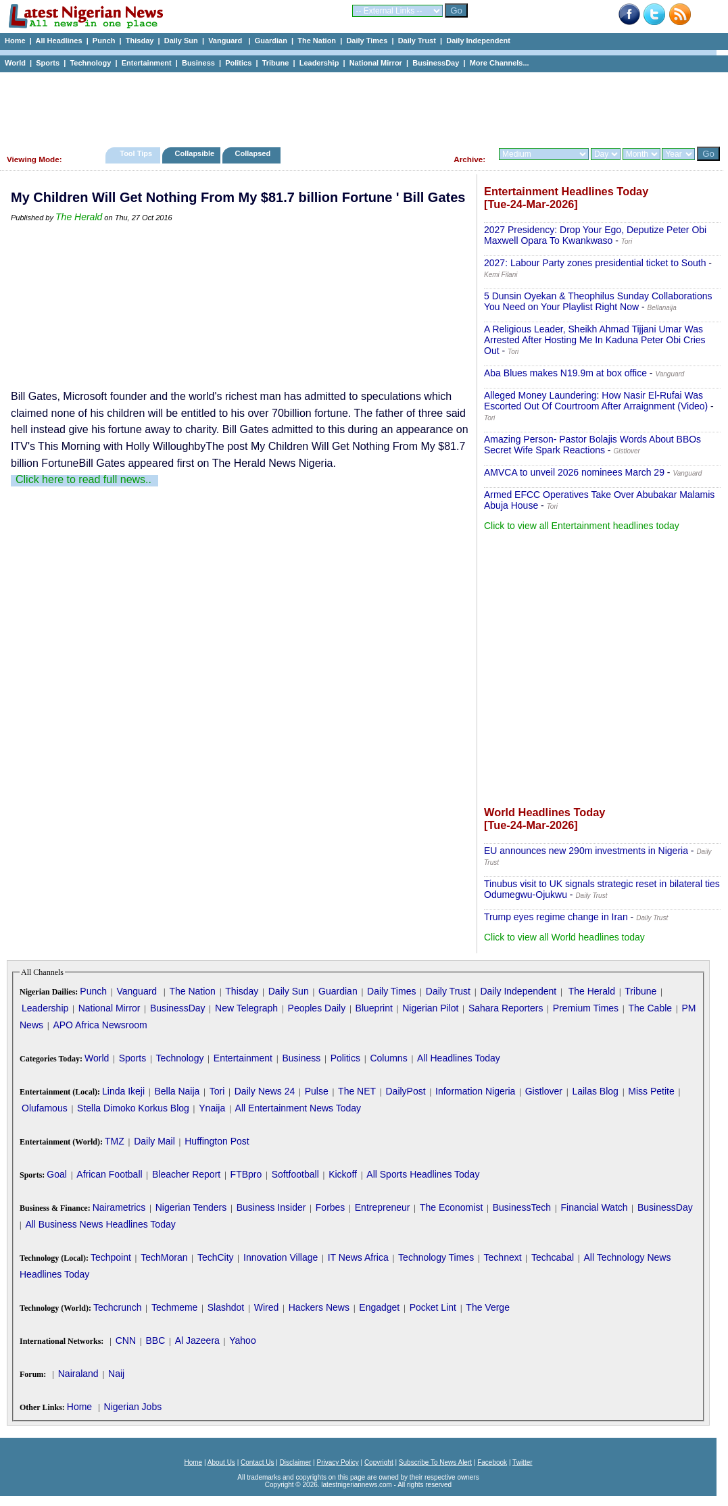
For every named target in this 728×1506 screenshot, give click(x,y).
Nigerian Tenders (191, 1207)
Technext (503, 1257)
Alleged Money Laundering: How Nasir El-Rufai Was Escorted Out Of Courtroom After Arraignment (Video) (596, 400)
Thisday (140, 40)
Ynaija (212, 1108)
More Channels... (499, 63)
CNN (126, 1340)
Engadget (379, 1307)
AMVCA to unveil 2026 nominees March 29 (574, 472)
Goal (57, 1174)
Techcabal (552, 1257)
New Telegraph (246, 1008)
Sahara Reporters (505, 1008)
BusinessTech (522, 1207)
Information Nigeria (475, 1091)
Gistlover (543, 1091)
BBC (155, 1340)
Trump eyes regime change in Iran (556, 916)
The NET (357, 1091)
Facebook (492, 1462)
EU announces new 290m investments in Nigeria (586, 850)
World (15, 63)
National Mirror (375, 63)
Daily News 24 (265, 1091)
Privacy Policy (337, 1462)
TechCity (215, 1257)
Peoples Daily (317, 1008)
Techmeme (174, 1307)
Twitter (522, 1462)
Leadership (319, 63)
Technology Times (436, 1257)
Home (15, 40)
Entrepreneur (382, 1207)
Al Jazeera (197, 1340)
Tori (217, 1091)
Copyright (378, 1462)
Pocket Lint (433, 1307)
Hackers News (319, 1307)
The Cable (650, 1008)
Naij (116, 1373)
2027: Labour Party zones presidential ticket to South (595, 262)
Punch (104, 40)
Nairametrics (119, 1207)
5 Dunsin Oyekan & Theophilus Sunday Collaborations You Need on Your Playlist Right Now (598, 301)
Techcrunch (117, 1307)
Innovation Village (280, 1257)
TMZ (114, 1141)
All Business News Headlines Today (100, 1224)
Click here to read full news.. (83, 479)
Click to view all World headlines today (564, 937)
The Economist (451, 1207)
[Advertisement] (358, 106)
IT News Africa (358, 1257)
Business (198, 63)
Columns (388, 1058)
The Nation (316, 40)
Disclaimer (296, 1462)
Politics (238, 63)
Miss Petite (651, 1091)
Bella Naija (176, 1091)
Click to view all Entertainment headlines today (581, 525)
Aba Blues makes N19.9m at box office (565, 373)
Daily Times (366, 40)
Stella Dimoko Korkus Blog (133, 1108)
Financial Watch (593, 1207)
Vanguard (226, 40)
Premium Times (585, 1008)
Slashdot (226, 1307)
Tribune (275, 63)
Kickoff (343, 1174)
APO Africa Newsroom (100, 1025)
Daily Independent (478, 40)
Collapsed (254, 153)
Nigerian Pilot (430, 1008)
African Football (109, 1174)
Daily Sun (181, 40)
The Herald (78, 216)
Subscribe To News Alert (435, 1462)
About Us (221, 1462)
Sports (47, 63)
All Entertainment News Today (298, 1108)
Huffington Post (217, 1141)
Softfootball (295, 1174)
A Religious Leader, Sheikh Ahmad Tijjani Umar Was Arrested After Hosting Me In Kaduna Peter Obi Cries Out (595, 340)
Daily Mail (154, 1141)
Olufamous (45, 1108)
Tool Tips (136, 153)
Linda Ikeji (123, 1091)
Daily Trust (417, 40)
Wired (266, 1307)
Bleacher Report (186, 1174)
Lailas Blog (595, 1091)
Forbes (330, 1207)
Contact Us (257, 1462)
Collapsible (194, 153)
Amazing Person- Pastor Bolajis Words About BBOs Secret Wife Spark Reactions (592, 444)
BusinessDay (435, 63)
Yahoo (242, 1340)
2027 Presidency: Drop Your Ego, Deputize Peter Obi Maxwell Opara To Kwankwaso (595, 235)
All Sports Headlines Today (422, 1174)
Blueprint (374, 1008)
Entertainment (147, 63)
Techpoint (111, 1257)
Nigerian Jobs (133, 1406)
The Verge (488, 1307)
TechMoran (164, 1257)
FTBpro (246, 1174)
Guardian (271, 40)
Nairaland (78, 1373)
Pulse (317, 1091)
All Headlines (58, 40)
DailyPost (406, 1091)
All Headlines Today (458, 1058)
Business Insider (271, 1207)
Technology (90, 63)
